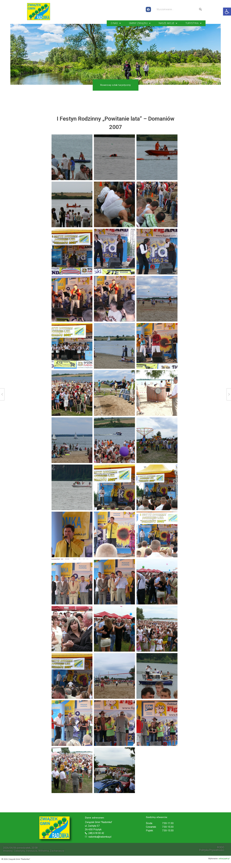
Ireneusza (31, 850)
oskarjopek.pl (223, 858)
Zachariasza (57, 850)
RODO (220, 847)
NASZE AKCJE (168, 23)
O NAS (116, 23)
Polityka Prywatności (211, 849)
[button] (227, 12)
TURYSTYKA (193, 23)
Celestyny (19, 850)
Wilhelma (43, 850)
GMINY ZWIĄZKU (139, 23)
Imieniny (8, 850)
